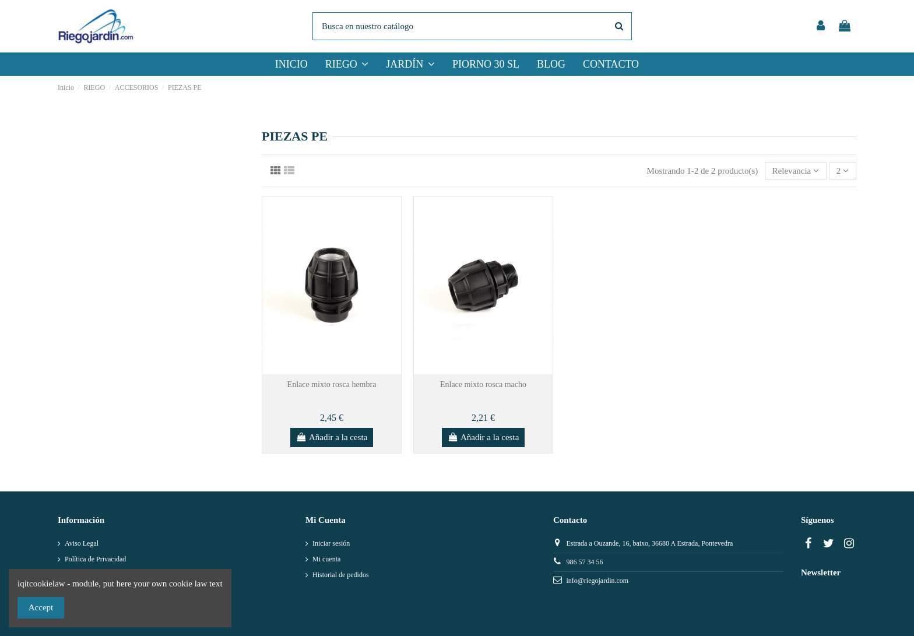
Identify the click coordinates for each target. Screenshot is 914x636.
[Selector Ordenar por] (796, 171)
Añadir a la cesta (332, 437)
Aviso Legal (82, 543)
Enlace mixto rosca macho (483, 384)
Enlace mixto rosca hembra (332, 384)
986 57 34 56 (584, 562)
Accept (41, 607)
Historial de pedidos (340, 575)
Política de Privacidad (95, 559)
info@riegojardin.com (597, 581)
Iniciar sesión (331, 543)
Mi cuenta (326, 559)
